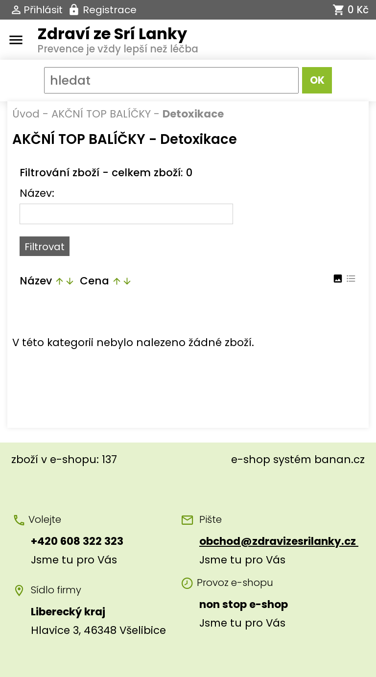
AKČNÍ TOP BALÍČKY (101, 114)
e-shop (250, 459)
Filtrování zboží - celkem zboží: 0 (106, 172)
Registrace (110, 10)
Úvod (26, 114)
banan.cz (339, 459)
